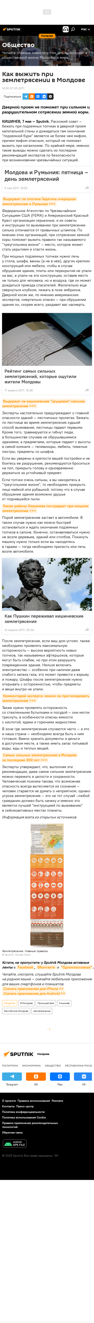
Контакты (8, 1106)
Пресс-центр (25, 1106)
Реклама (57, 1101)
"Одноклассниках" (76, 967)
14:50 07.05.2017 (13, 88)
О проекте (9, 1101)
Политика (10, 1065)
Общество (9, 1003)
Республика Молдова (16, 1010)
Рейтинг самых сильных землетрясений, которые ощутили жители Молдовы (40, 376)
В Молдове (26, 1003)
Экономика (31, 1065)
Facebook (25, 967)
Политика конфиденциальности (23, 1112)
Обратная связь (12, 1132)
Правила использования (34, 1101)
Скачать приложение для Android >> (34, 993)
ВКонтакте (46, 967)
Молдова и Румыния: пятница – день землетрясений (46, 175)
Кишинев (64, 1003)
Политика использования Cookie (24, 1117)
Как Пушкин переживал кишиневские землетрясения (44, 618)
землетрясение (41, 1010)
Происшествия (46, 1003)
